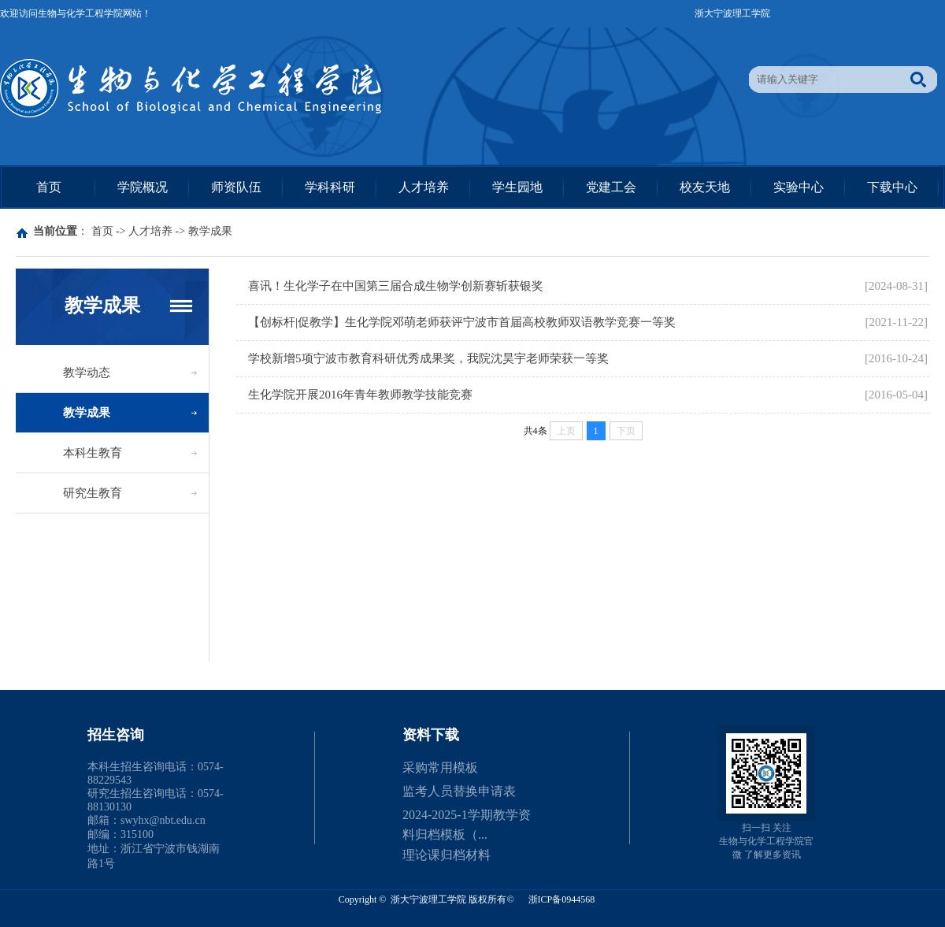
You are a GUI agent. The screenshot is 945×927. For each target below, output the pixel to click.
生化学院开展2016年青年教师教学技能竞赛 (360, 394)
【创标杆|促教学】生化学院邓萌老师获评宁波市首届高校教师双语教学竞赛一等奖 (462, 322)
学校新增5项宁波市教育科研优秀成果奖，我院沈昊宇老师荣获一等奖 (428, 358)
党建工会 (611, 187)
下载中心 (892, 187)
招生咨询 (115, 735)
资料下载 (430, 735)
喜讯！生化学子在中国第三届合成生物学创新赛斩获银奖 (395, 286)
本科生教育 (92, 453)
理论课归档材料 (446, 855)
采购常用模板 (440, 767)
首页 (48, 187)
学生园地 (517, 187)
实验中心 (798, 187)
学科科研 (330, 187)
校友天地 (705, 187)
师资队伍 (236, 187)
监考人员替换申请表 (459, 791)
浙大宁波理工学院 (732, 13)
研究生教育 (92, 493)
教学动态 (86, 372)
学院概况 (142, 187)
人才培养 (423, 187)
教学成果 (210, 231)
